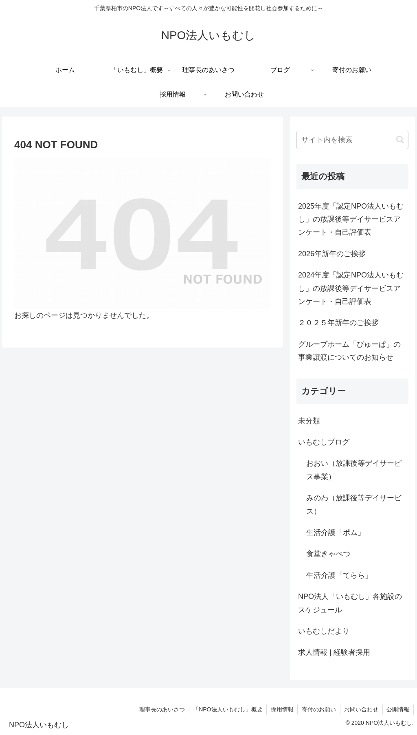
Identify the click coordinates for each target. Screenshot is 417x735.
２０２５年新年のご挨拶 (338, 323)
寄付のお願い (318, 709)
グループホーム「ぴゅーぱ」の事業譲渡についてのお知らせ (349, 350)
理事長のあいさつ (160, 709)
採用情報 (281, 709)
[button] (400, 139)
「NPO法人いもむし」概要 (226, 709)
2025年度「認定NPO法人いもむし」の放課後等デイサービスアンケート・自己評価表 (351, 219)
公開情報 (397, 709)
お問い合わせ (361, 709)
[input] (352, 140)
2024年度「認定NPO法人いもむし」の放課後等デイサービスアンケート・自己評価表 (351, 288)
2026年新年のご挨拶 (332, 254)
